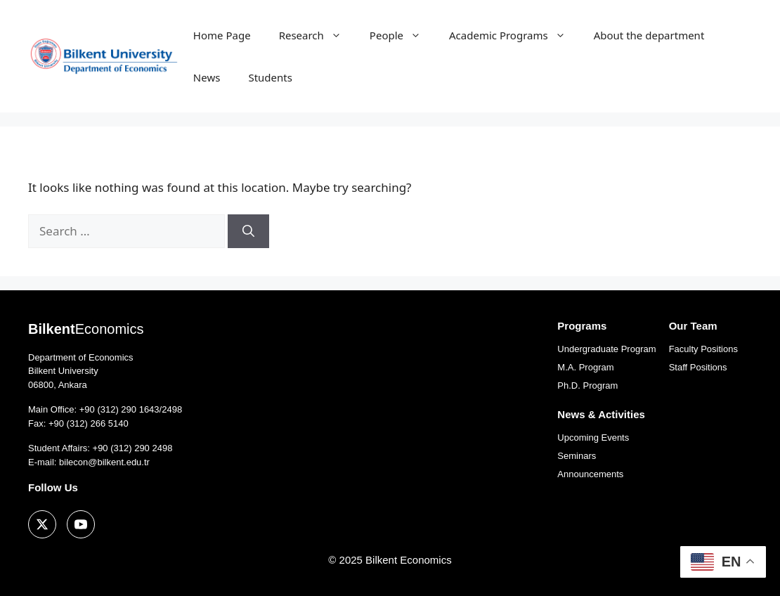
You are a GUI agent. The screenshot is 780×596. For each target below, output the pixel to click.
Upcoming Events (593, 437)
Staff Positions (698, 367)
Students (270, 77)
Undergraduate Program (606, 349)
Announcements (590, 474)
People (402, 35)
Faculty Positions (703, 349)
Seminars (576, 456)
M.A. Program (585, 367)
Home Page (222, 35)
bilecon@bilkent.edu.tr (104, 462)
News (207, 77)
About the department (649, 35)
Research (317, 35)
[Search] (248, 231)
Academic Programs (514, 35)
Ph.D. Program (587, 385)
